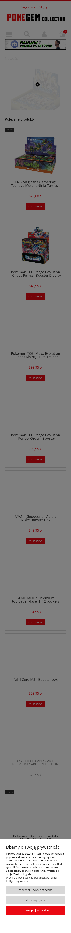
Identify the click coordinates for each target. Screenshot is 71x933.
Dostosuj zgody (35, 900)
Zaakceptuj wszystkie (35, 910)
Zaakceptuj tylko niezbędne (35, 889)
